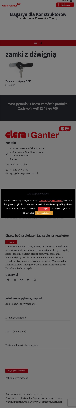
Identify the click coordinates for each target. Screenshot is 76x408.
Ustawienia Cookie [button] (44, 213)
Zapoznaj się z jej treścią (50, 201)
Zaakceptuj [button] (44, 209)
